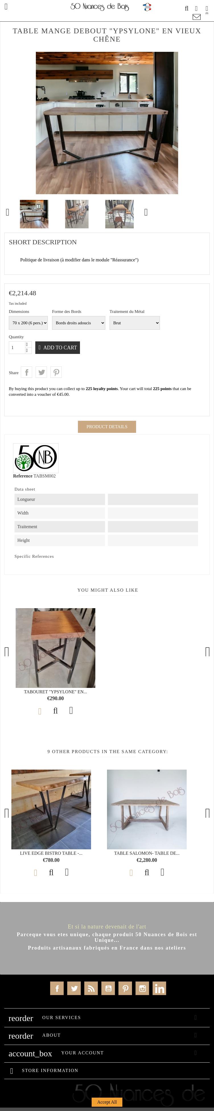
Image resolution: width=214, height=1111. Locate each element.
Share (26, 372)
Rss (91, 988)
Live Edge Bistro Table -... (51, 853)
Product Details (107, 426)
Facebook (56, 988)
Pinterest (56, 372)
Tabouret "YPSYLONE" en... (55, 691)
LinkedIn (159, 988)
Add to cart (61, 347)
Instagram (142, 988)
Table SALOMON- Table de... (147, 853)
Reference (22, 475)
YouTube (108, 988)
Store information (50, 1070)
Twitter (74, 988)
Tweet (41, 372)
